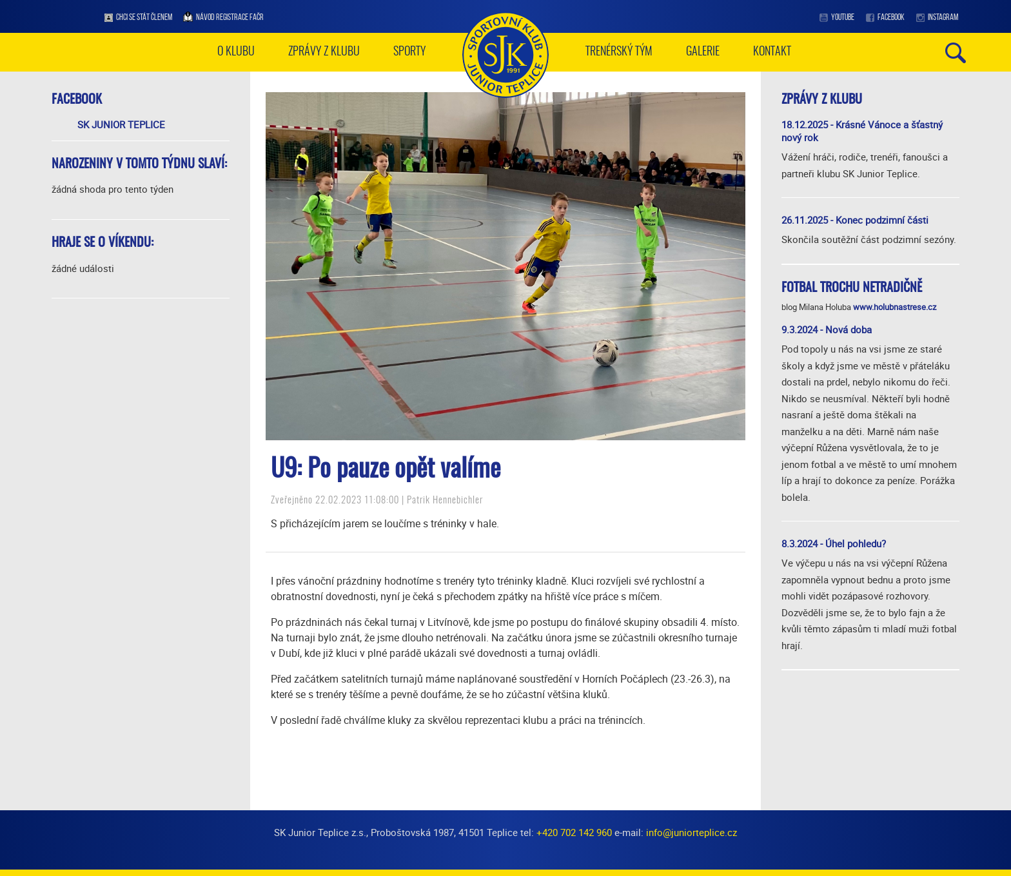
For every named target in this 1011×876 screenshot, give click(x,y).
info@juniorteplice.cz (691, 832)
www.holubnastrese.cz (894, 307)
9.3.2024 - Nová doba (826, 329)
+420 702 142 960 (574, 832)
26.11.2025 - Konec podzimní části (854, 219)
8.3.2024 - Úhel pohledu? (833, 543)
